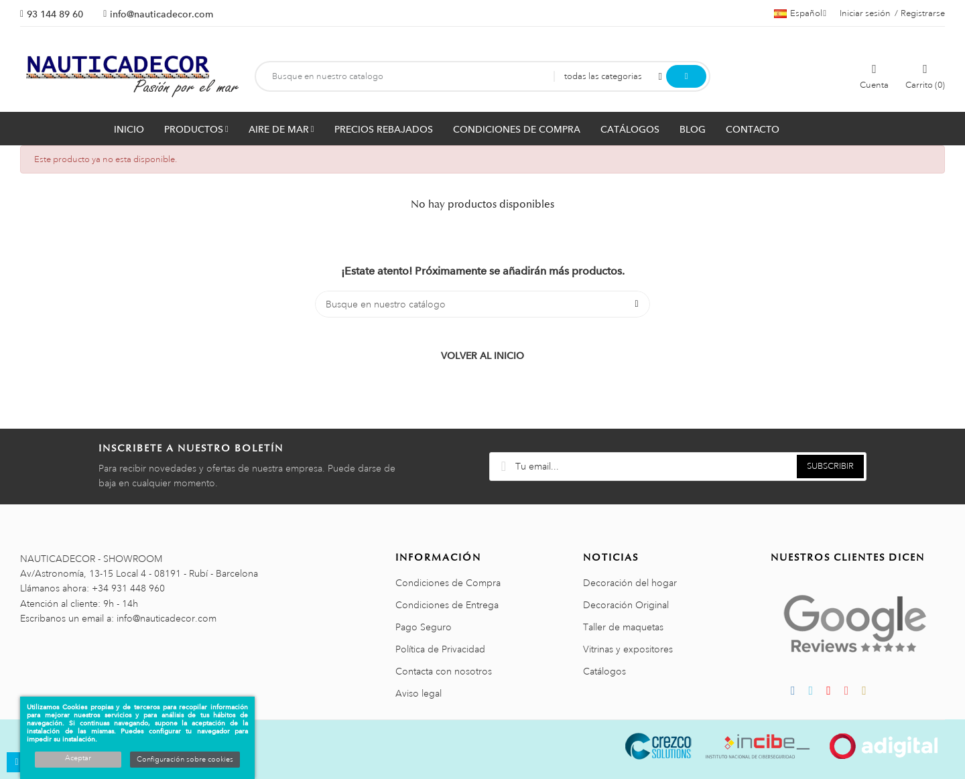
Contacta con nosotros (443, 671)
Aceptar (78, 758)
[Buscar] (482, 304)
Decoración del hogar (630, 583)
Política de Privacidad (440, 649)
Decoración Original (626, 605)
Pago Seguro (423, 627)
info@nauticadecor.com (161, 14)
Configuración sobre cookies (185, 759)
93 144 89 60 (55, 14)
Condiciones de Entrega (447, 605)
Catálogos (604, 671)
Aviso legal (418, 693)
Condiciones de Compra (448, 583)
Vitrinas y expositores (628, 649)
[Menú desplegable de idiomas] (800, 13)
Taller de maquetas (623, 627)
